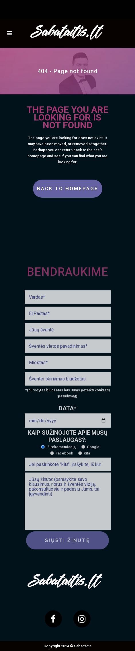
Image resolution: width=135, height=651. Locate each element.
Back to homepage (67, 188)
